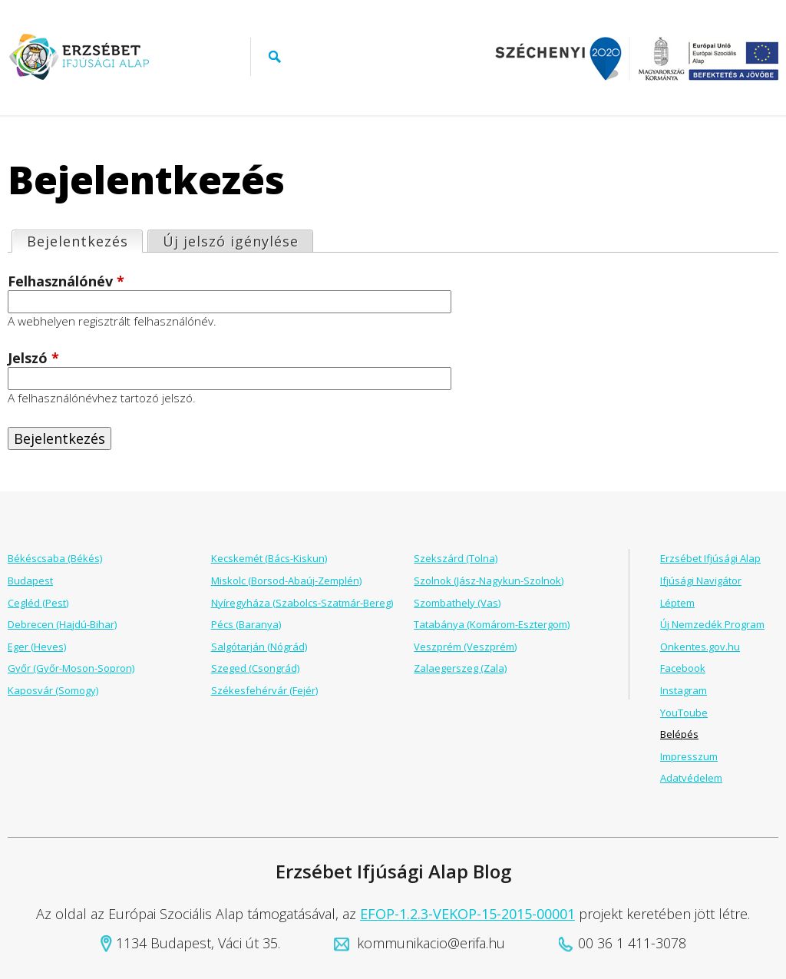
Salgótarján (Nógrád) (259, 646)
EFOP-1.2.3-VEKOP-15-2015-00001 (467, 914)
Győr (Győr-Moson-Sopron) (71, 668)
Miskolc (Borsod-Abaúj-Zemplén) (286, 580)
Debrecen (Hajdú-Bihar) (62, 624)
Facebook (682, 668)
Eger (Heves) (37, 646)
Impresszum (689, 756)
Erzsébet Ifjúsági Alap (710, 558)
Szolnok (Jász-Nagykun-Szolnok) (488, 580)
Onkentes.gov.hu (700, 646)
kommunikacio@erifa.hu (431, 943)
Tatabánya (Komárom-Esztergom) (492, 624)
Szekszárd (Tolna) (455, 558)
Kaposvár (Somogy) (53, 690)
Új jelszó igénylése (231, 241)
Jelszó (33, 358)
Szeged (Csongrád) (255, 668)
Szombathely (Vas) (457, 603)
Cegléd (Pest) (38, 603)
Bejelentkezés (84, 240)
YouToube (684, 712)
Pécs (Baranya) (246, 624)
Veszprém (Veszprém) (465, 646)
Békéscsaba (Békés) (55, 558)
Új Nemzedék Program (712, 624)
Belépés (679, 734)
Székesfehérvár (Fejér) (264, 690)
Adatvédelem (691, 778)
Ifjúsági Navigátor (700, 580)
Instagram (683, 690)
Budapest (30, 580)
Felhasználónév (66, 281)
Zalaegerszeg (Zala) (460, 668)
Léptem (677, 603)
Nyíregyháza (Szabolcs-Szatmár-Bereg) (302, 603)
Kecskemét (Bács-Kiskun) (269, 558)
